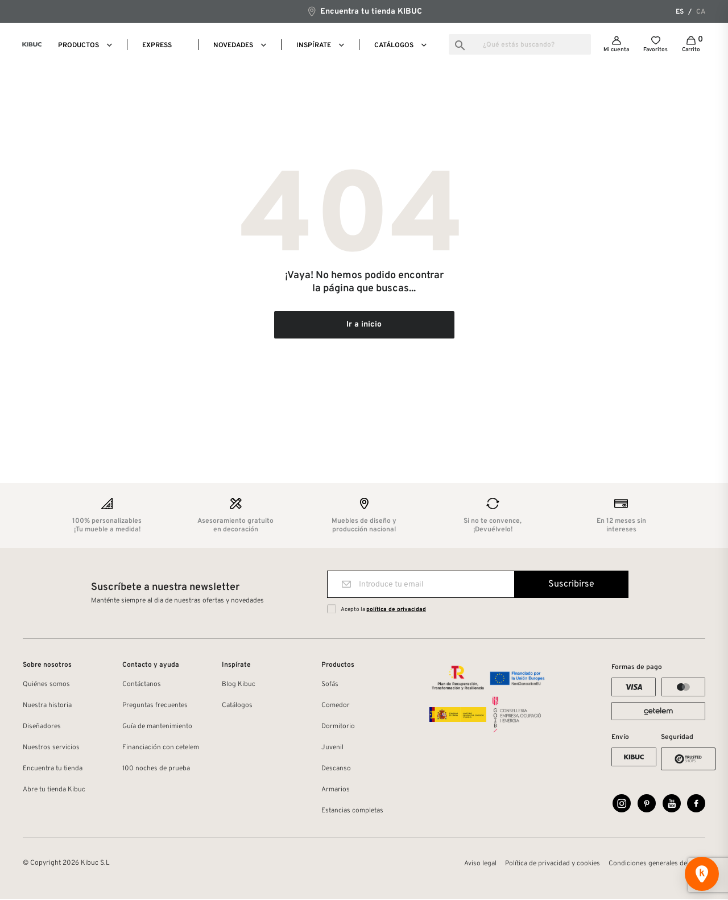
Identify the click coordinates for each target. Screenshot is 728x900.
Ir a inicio (364, 326)
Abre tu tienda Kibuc (54, 790)
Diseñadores (42, 727)
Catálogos (237, 706)
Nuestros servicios (51, 748)
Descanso (336, 769)
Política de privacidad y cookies (552, 864)
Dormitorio (338, 727)
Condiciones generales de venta (657, 864)
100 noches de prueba (156, 769)
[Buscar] (520, 44)
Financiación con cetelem (160, 748)
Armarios (335, 790)
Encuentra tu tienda (52, 769)
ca (700, 11)
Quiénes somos (46, 685)
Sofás (329, 685)
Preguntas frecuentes (155, 706)
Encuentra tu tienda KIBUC (364, 11)
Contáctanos (141, 685)
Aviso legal (480, 864)
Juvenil (332, 748)
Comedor (335, 706)
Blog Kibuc (238, 685)
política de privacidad (396, 610)
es (680, 11)
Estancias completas (352, 811)
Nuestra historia (47, 706)
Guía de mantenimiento (157, 727)
